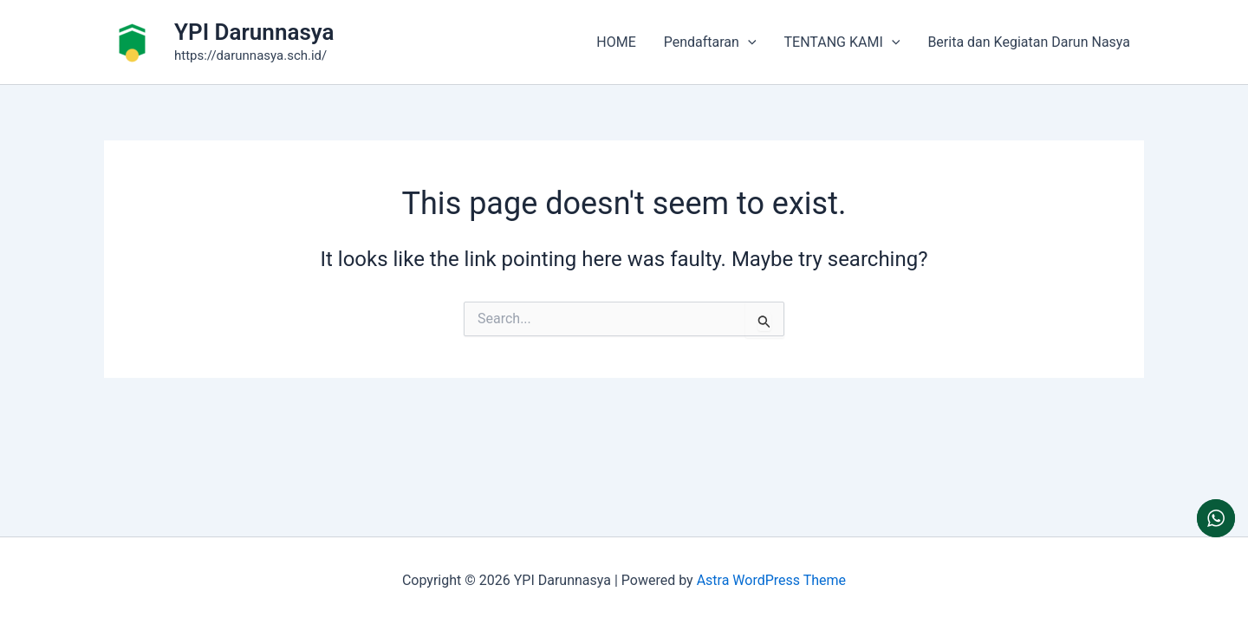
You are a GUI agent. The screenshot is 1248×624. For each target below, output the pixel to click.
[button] (748, 42)
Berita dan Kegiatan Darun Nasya (1028, 42)
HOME (615, 42)
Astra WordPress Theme (771, 580)
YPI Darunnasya (254, 32)
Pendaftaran (710, 42)
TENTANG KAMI (842, 42)
